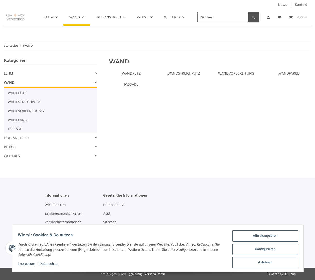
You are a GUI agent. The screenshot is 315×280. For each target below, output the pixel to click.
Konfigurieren (263, 250)
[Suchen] (222, 17)
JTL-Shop (290, 274)
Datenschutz (50, 265)
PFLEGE (10, 147)
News (282, 4)
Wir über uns (55, 204)
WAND (9, 82)
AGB (106, 213)
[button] (268, 17)
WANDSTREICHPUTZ (184, 73)
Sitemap (110, 222)
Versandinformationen (63, 222)
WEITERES (12, 156)
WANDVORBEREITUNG (236, 73)
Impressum (28, 265)
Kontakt (301, 4)
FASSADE (131, 84)
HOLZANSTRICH (16, 137)
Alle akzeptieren (263, 237)
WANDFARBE (289, 73)
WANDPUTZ (131, 73)
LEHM (8, 73)
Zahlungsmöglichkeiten (64, 213)
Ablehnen (263, 263)
